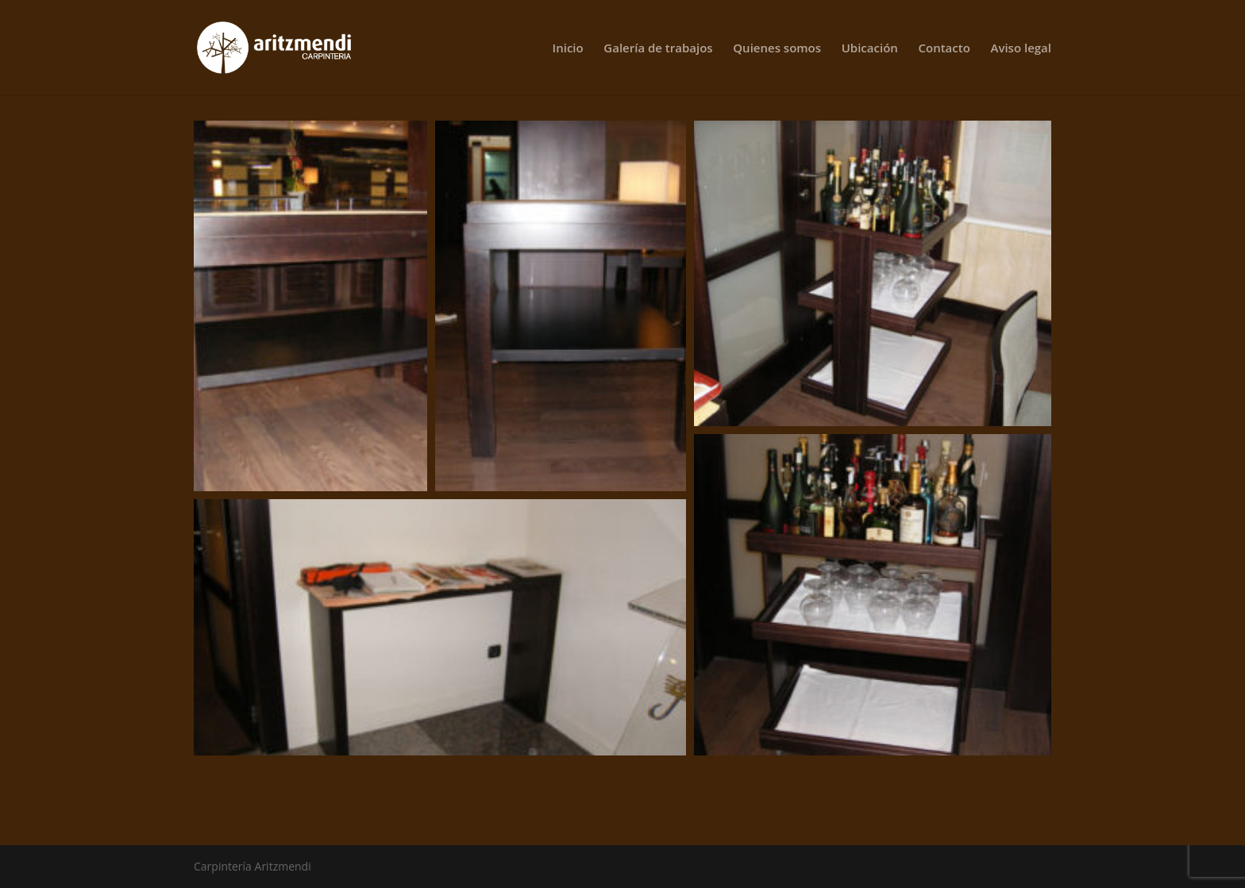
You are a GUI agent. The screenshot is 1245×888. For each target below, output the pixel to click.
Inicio (568, 49)
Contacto (943, 49)
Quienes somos (777, 49)
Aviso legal (1021, 49)
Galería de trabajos (657, 49)
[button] (310, 306)
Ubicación (870, 49)
